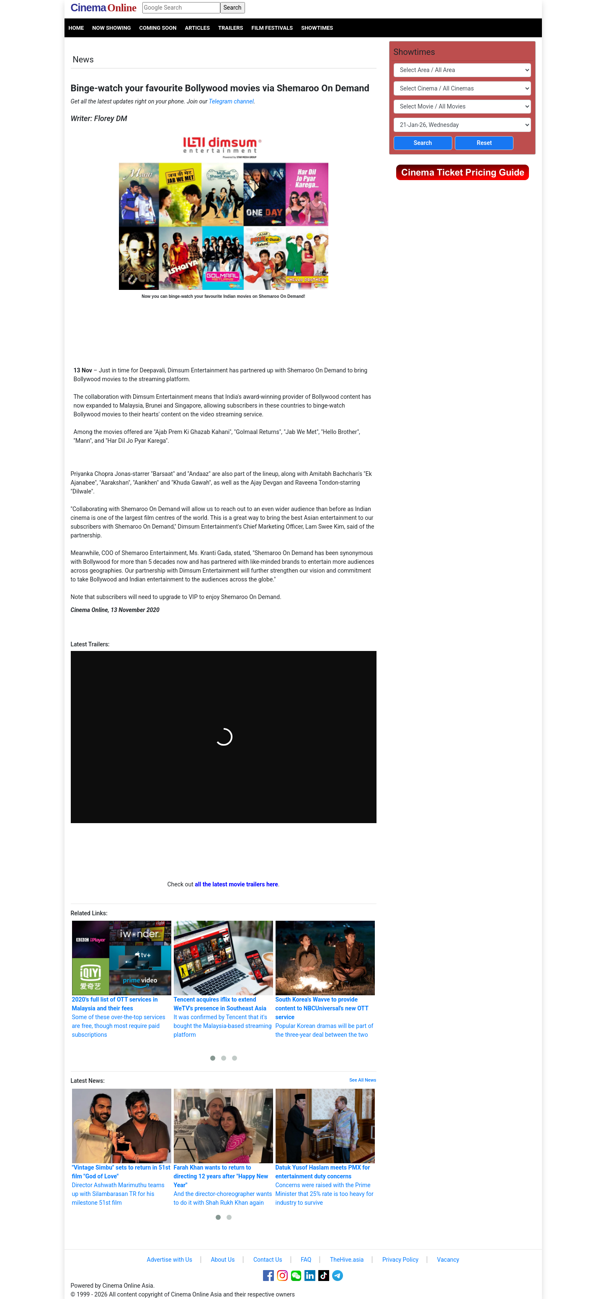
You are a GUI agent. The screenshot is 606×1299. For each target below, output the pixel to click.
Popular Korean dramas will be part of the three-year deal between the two (325, 979)
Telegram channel (231, 101)
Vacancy (448, 1259)
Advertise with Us (169, 1259)
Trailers (230, 28)
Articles (197, 28)
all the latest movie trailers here (236, 884)
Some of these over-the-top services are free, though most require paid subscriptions (121, 979)
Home (76, 28)
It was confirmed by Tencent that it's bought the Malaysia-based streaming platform (223, 979)
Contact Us (267, 1259)
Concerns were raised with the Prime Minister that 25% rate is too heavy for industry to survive (325, 1147)
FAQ (306, 1259)
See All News (362, 1080)
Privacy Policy (400, 1259)
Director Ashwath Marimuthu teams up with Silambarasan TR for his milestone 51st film (121, 1147)
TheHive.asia (347, 1259)
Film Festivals (272, 28)
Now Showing (111, 28)
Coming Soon (157, 28)
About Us (223, 1259)
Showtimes (317, 28)
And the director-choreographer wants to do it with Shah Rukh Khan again (223, 1147)
